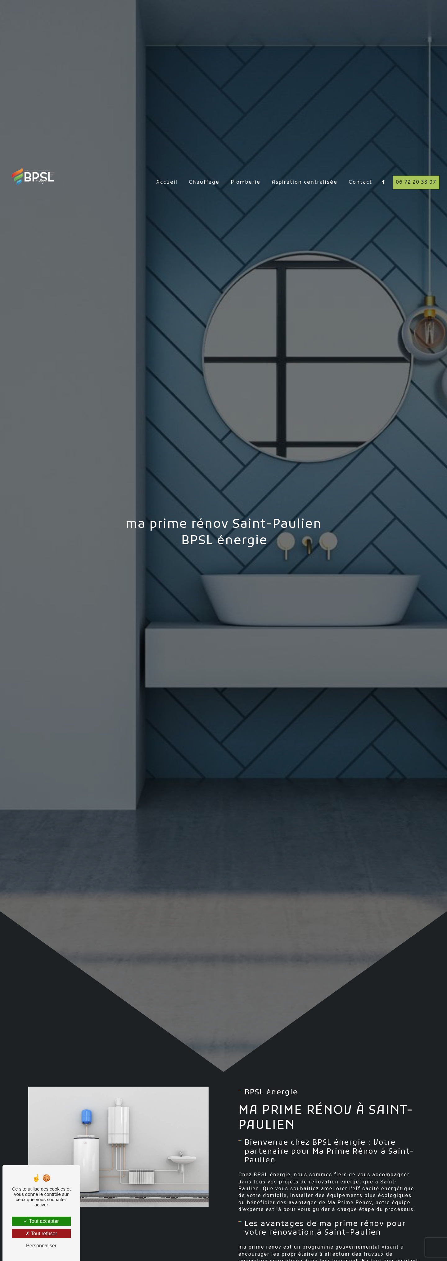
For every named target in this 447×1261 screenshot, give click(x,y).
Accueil (167, 168)
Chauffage (204, 168)
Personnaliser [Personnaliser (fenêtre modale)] (41, 1245)
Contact (360, 168)
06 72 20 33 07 (416, 168)
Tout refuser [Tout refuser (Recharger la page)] (41, 1233)
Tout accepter (41, 1221)
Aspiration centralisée (304, 168)
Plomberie (245, 168)
